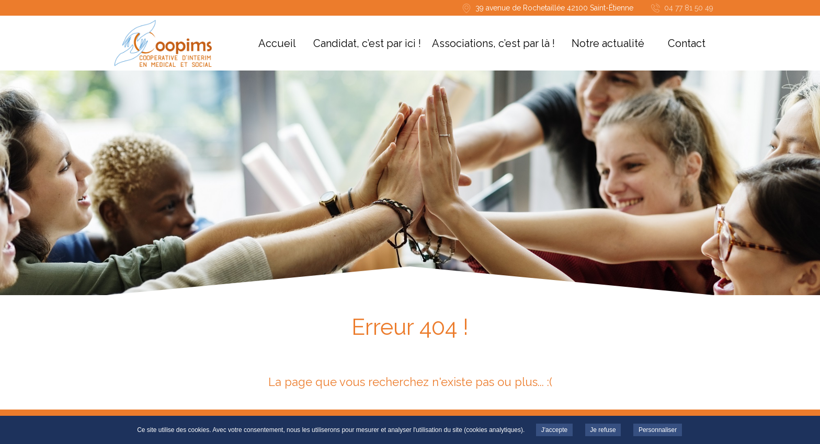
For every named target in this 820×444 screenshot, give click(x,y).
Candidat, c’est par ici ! (367, 43)
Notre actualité (608, 43)
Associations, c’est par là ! (493, 43)
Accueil (277, 43)
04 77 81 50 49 (688, 8)
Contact (686, 43)
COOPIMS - (163, 43)
